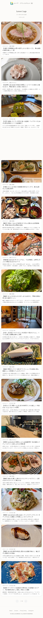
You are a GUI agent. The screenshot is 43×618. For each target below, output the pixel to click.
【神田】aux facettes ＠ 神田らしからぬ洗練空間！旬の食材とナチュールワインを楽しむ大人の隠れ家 (21, 443)
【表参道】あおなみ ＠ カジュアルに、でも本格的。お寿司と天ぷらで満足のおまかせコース (21, 260)
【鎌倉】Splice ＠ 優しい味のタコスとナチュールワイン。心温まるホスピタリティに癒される (21, 479)
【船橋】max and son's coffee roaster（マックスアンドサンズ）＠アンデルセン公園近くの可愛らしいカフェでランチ (21, 516)
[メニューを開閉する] (31, 3)
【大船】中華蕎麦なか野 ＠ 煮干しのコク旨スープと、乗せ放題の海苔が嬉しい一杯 (21, 49)
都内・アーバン (13, 82)
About (10, 610)
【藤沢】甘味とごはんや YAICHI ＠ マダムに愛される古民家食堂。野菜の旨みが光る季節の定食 (21, 224)
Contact (16, 610)
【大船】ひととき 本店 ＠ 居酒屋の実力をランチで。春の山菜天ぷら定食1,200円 (21, 188)
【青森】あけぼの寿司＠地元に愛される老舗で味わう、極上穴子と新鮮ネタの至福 (21, 552)
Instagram (31, 610)
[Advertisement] (21, 144)
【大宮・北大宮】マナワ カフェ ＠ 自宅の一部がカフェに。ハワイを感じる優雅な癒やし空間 (21, 333)
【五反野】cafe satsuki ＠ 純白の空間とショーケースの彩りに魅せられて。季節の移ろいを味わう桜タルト (21, 86)
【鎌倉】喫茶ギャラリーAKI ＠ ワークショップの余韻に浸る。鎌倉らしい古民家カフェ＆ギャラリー (21, 370)
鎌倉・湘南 (12, 46)
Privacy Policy (23, 610)
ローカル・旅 (12, 119)
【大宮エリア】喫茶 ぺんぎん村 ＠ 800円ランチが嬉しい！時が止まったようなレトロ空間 (21, 406)
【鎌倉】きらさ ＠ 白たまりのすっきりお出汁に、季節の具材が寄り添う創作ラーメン (21, 297)
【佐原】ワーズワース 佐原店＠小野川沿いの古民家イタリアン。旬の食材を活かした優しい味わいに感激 (21, 589)
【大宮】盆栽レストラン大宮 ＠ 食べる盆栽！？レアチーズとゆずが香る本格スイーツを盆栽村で (21, 122)
